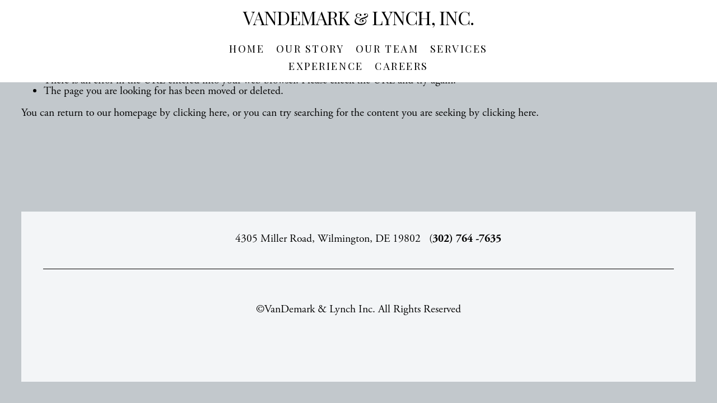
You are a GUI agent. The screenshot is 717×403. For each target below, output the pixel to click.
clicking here (200, 113)
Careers (402, 66)
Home (246, 48)
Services (459, 48)
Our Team (387, 48)
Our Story (310, 48)
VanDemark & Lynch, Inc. (358, 17)
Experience (325, 66)
